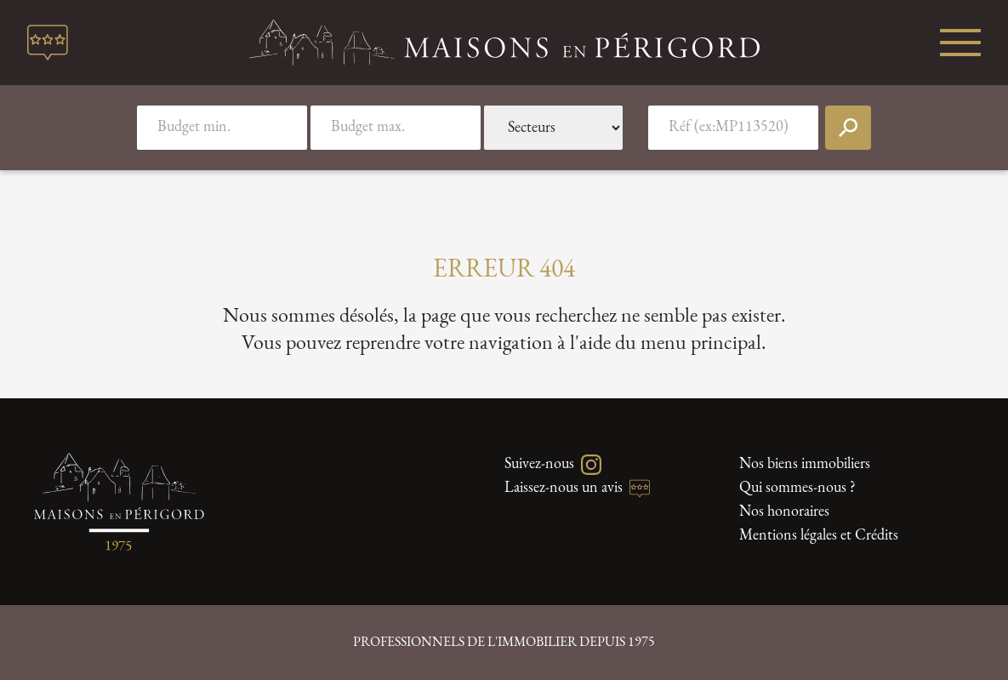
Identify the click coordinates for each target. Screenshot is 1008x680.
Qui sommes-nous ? (797, 488)
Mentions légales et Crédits (818, 536)
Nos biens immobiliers (804, 464)
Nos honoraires (784, 512)
